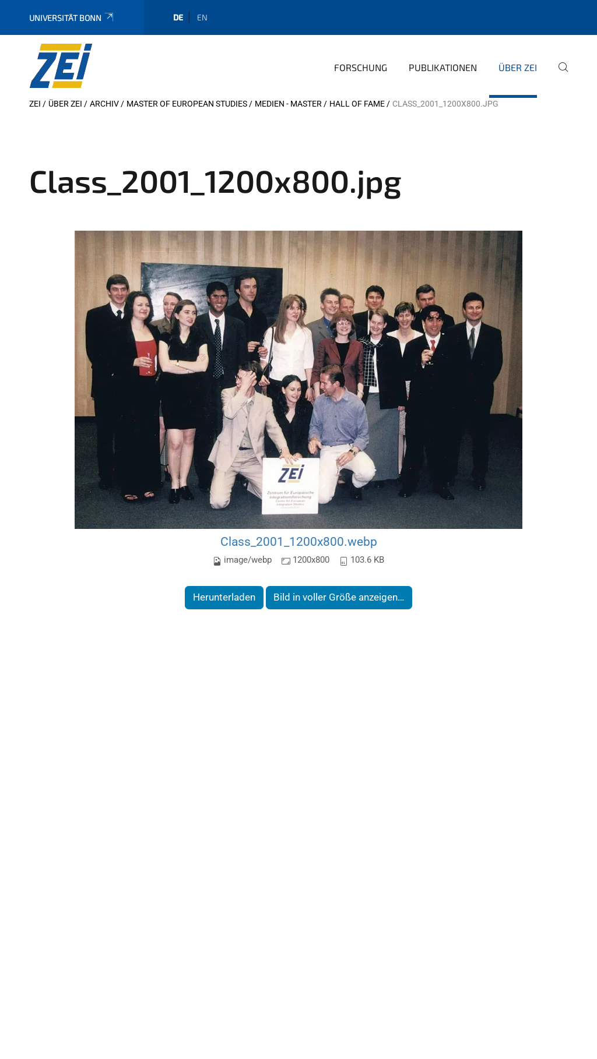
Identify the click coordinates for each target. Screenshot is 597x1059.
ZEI (35, 103)
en (202, 17)
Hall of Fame (357, 103)
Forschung (360, 67)
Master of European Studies (187, 103)
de (178, 17)
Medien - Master (288, 103)
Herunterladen (224, 597)
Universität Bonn (72, 18)
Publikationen (443, 67)
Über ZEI (517, 67)
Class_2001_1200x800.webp (298, 541)
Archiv (104, 103)
